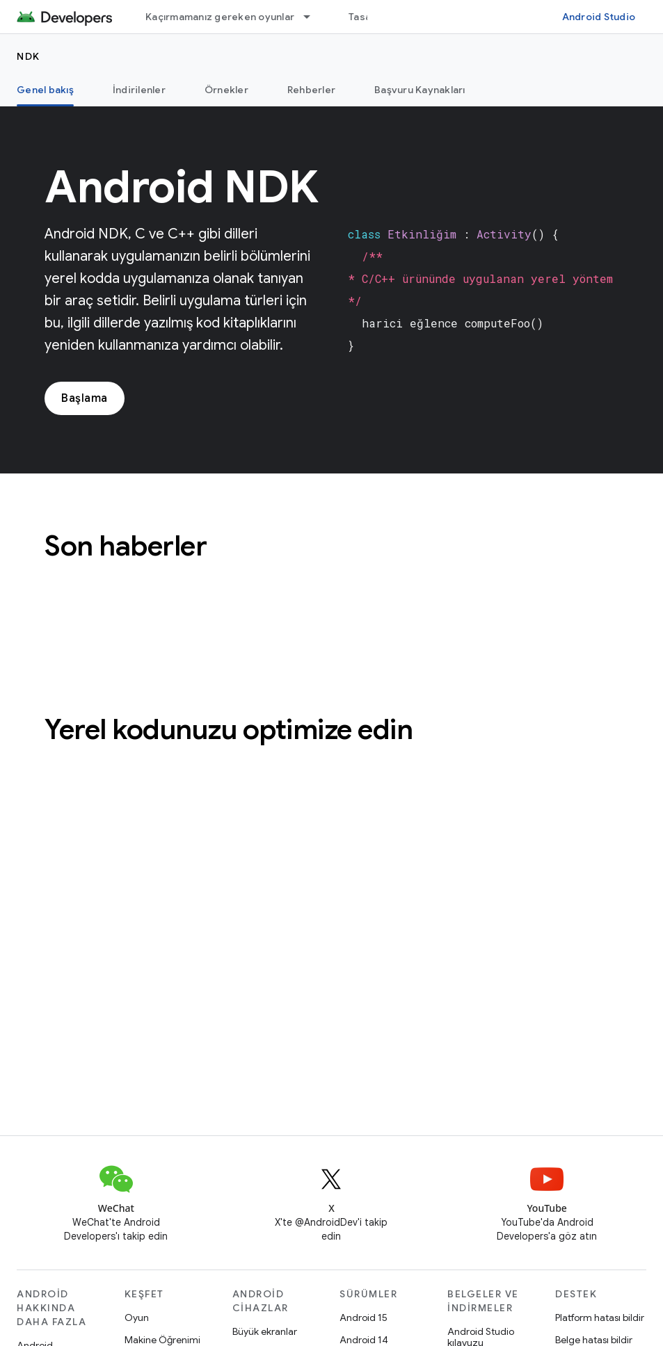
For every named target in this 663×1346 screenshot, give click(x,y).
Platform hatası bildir (599, 1317)
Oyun (137, 1317)
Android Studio (599, 16)
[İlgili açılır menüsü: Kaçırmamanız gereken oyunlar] (313, 16)
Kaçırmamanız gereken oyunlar (219, 16)
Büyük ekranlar (264, 1331)
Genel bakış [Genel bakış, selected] (45, 89)
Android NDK (182, 187)
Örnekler (226, 89)
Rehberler (311, 89)
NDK (28, 56)
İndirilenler (139, 89)
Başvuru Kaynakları (419, 89)
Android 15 (364, 1317)
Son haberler (126, 545)
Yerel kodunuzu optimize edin (229, 729)
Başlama (84, 398)
